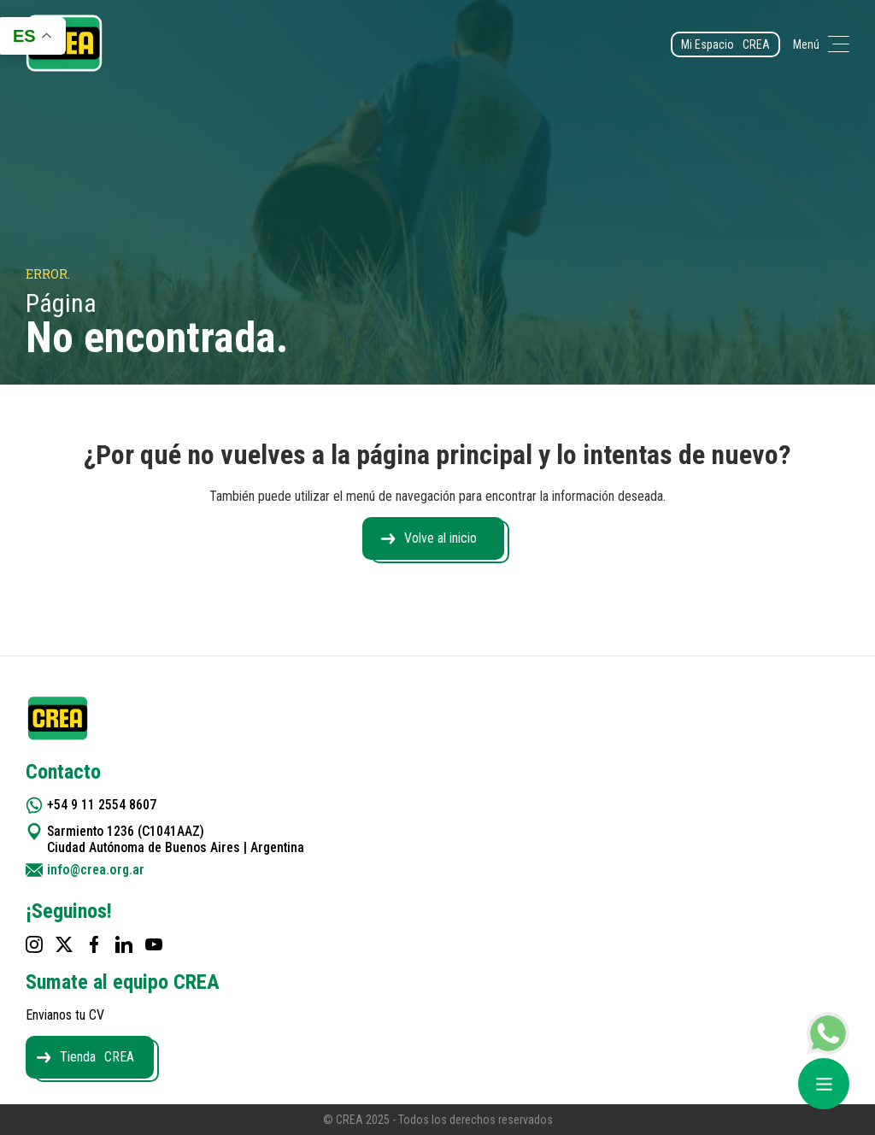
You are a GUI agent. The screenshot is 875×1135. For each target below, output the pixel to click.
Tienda (97, 1057)
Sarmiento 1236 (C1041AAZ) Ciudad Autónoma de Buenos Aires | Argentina (177, 839)
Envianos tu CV (65, 1015)
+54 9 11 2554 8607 (101, 805)
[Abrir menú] (823, 1083)
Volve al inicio (440, 538)
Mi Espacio (725, 44)
